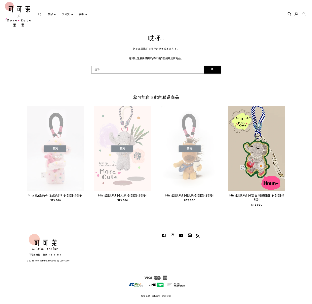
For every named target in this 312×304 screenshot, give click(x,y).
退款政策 (166, 296)
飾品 (52, 14)
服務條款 (145, 296)
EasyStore (64, 260)
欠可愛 (67, 14)
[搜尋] (147, 70)
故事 (83, 14)
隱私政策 (156, 296)
